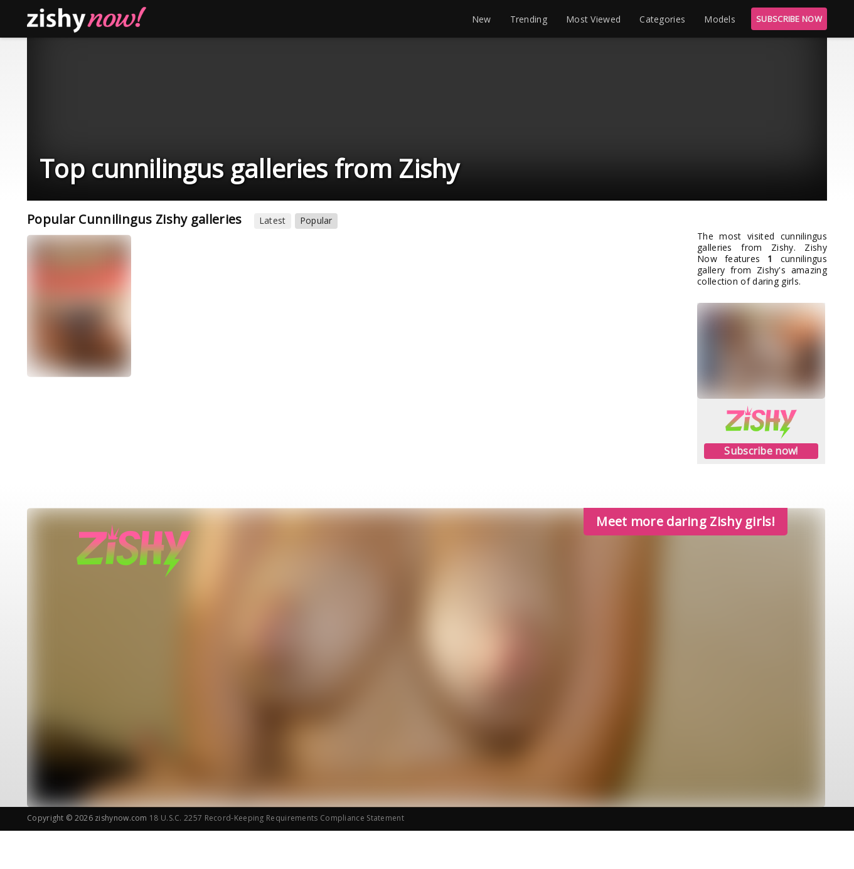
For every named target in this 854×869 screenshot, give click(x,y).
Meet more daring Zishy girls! (685, 521)
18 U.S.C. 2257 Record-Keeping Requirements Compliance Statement (276, 818)
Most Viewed (593, 19)
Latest (272, 220)
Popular (316, 220)
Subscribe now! (761, 451)
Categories (662, 19)
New (481, 19)
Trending (528, 19)
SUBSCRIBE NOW (789, 18)
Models (719, 19)
